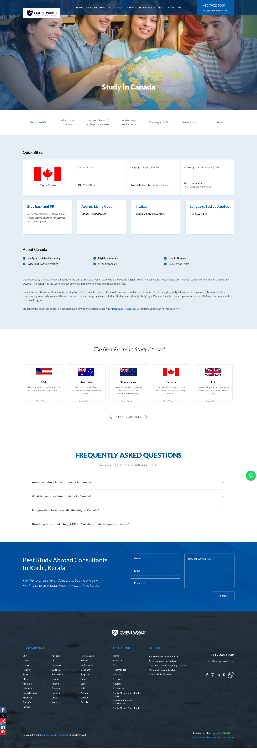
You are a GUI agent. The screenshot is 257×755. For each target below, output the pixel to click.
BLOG (166, 7)
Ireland (84, 669)
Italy (83, 697)
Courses (136, 7)
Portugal (56, 697)
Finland (26, 678)
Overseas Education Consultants (124, 711)
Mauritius (28, 706)
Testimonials (152, 7)
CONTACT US (179, 7)
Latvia (84, 692)
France (26, 673)
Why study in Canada (68, 122)
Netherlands (87, 673)
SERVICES (111, 7)
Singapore (86, 683)
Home (116, 664)
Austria (84, 701)
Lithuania (28, 697)
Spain (26, 683)
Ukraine (85, 706)
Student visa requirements (128, 122)
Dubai (84, 687)
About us (118, 669)
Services (117, 687)
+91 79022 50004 (215, 5)
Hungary (56, 701)
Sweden (56, 678)
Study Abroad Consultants (127, 716)
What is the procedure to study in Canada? (62, 500)
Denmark (85, 678)
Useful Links (189, 122)
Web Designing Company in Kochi (211, 746)
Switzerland (58, 683)
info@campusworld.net (215, 10)
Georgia (27, 710)
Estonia (85, 710)
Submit (223, 600)
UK (53, 669)
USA (25, 664)
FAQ (219, 122)
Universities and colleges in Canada (98, 122)
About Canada (37, 122)
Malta (26, 687)
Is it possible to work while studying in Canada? (65, 514)
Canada (27, 669)
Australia (56, 664)
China (55, 706)
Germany (56, 673)
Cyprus (55, 687)
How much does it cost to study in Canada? (62, 486)
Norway (56, 710)
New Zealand (88, 664)
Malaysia (27, 692)
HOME (85, 7)
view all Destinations (128, 421)
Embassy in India (159, 122)
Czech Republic (31, 701)
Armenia (27, 715)
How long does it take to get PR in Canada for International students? (80, 528)
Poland (55, 692)
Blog (115, 673)
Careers (117, 683)
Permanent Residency (125, 308)
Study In (124, 7)
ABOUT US (97, 7)
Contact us (119, 697)
